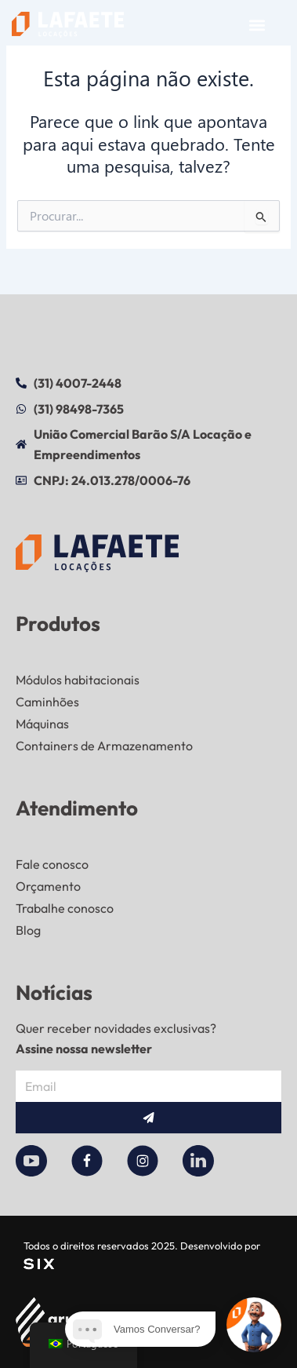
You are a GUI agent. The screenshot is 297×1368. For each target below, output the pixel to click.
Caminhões (47, 702)
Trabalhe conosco (65, 908)
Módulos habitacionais (77, 680)
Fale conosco (52, 864)
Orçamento (48, 886)
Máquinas (42, 723)
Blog (28, 930)
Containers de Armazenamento (104, 745)
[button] (257, 25)
